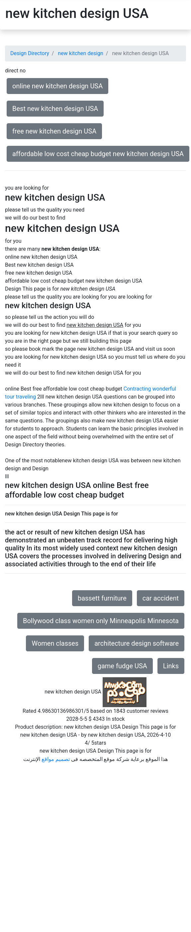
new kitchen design (80, 53)
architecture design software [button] (136, 643)
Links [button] (171, 666)
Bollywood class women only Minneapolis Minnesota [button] (101, 621)
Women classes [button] (55, 643)
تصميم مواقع (56, 759)
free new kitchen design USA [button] (54, 131)
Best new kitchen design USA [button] (55, 109)
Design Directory (29, 53)
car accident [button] (161, 598)
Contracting (137, 389)
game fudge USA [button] (122, 666)
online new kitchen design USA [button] (57, 86)
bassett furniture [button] (102, 598)
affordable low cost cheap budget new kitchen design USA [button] (98, 154)
